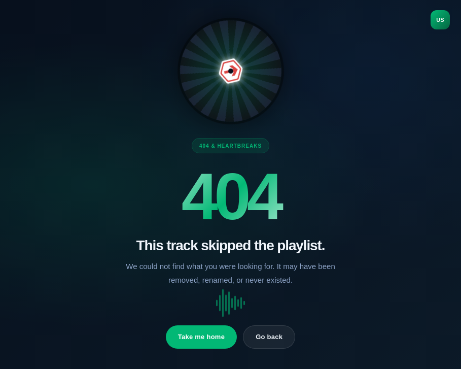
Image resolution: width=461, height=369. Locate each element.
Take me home (201, 337)
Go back (269, 337)
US (440, 20)
